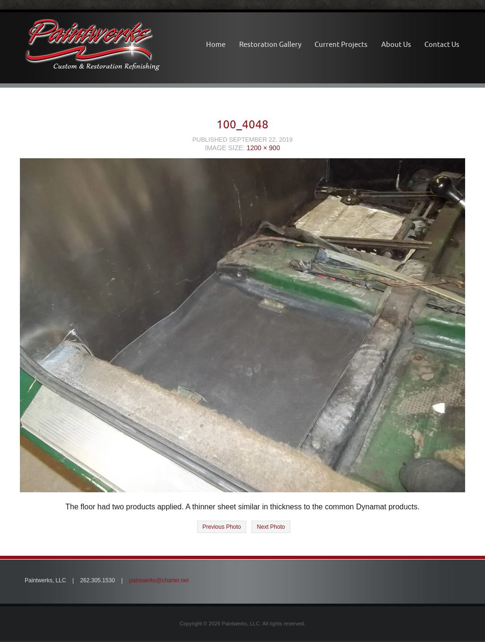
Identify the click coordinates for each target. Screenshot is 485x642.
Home (215, 44)
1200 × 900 (263, 148)
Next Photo (271, 527)
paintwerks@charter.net (159, 580)
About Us (396, 44)
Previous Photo (221, 527)
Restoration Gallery (270, 44)
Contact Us (441, 44)
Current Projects (341, 44)
